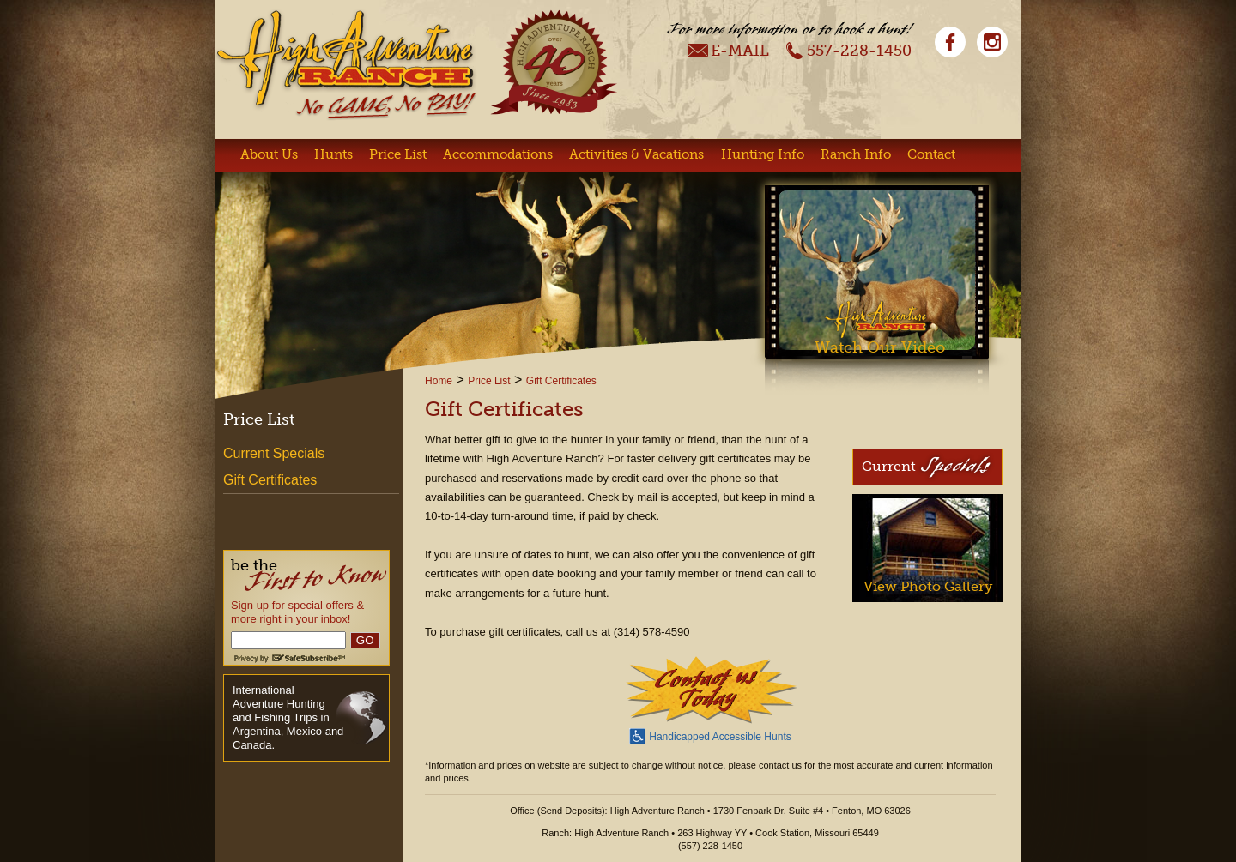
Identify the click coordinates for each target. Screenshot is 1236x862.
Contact (931, 154)
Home (438, 381)
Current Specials (273, 453)
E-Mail (728, 49)
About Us (269, 154)
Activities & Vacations (636, 154)
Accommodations (498, 154)
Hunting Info (762, 154)
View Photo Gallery (927, 586)
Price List (398, 154)
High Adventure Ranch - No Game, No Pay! (346, 65)
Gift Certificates (561, 381)
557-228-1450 (848, 49)
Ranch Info (856, 154)
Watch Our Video (880, 347)
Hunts (333, 154)
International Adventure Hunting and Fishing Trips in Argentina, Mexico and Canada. (288, 717)
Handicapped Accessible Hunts (710, 735)
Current (926, 465)
